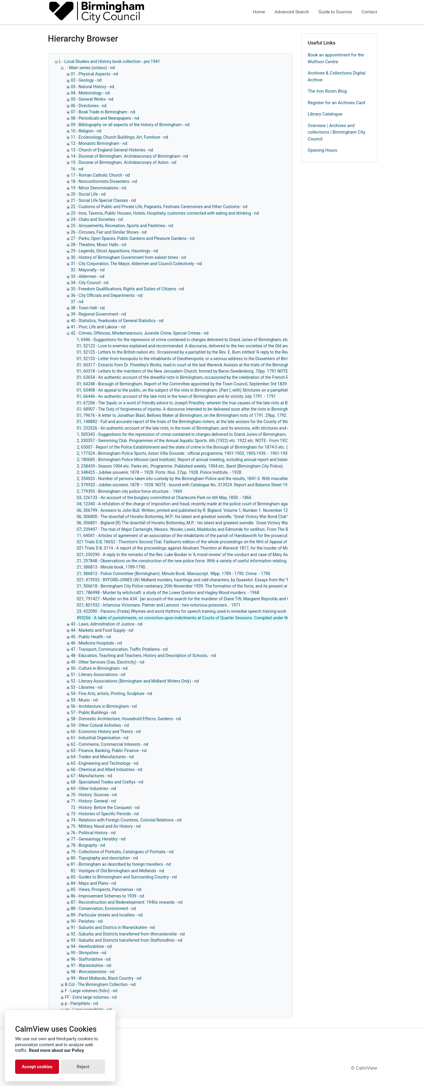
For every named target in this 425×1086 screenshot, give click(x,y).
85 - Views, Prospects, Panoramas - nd (106, 889)
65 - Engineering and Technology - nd (105, 763)
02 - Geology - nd (86, 80)
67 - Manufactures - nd (91, 775)
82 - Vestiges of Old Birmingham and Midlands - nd (117, 870)
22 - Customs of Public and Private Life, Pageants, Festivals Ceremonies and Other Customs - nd (159, 206)
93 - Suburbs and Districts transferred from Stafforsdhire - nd (126, 940)
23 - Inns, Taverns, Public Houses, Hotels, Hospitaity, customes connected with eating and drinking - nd (165, 213)
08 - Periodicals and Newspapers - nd (105, 118)
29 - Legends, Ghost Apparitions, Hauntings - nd (114, 250)
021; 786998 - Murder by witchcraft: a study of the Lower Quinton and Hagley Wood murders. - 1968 (168, 592)
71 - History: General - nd (93, 801)
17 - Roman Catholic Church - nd (100, 175)
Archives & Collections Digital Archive (337, 76)
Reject (83, 1066)
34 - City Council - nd (90, 282)
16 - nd (77, 169)
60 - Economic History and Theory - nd (106, 731)
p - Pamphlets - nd (81, 1003)
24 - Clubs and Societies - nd (97, 219)
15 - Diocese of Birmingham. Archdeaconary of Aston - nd (123, 162)
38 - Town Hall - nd (88, 307)
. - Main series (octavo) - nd (90, 67)
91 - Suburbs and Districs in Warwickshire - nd (113, 927)
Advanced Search (292, 12)
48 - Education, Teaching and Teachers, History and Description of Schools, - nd (143, 655)
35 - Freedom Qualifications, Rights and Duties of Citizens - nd (127, 288)
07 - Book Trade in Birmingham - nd (103, 112)
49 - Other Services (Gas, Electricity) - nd (107, 662)
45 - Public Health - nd (91, 636)
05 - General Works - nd (92, 99)
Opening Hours (322, 150)
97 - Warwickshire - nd (91, 965)
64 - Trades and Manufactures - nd (102, 756)
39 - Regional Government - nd (98, 314)
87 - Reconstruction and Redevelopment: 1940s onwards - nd (127, 902)
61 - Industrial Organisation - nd (99, 737)
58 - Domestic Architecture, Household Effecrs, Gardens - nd (126, 718)
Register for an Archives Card (336, 102)
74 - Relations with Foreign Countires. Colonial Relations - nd (126, 820)
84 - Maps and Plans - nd (93, 883)
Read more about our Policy (56, 1050)
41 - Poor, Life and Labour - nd (98, 326)
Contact (369, 12)
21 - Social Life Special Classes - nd (103, 200)
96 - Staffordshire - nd (91, 959)
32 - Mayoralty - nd (88, 269)
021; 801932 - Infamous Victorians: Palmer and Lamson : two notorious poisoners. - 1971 (159, 605)
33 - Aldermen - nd (87, 276)
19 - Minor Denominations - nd (98, 188)
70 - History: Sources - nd (94, 794)
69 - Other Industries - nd (93, 788)
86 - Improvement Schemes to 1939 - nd (107, 896)
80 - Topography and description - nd (104, 858)
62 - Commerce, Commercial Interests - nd (109, 744)
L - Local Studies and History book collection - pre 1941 (109, 61)
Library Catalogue (325, 114)
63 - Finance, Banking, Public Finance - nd (109, 750)
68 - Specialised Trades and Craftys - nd (107, 782)
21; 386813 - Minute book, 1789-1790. (111, 567)
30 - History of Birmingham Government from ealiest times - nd (128, 257)
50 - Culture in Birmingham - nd (99, 668)
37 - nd (77, 301)
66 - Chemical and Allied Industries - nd (106, 769)
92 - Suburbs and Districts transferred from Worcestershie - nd (128, 934)
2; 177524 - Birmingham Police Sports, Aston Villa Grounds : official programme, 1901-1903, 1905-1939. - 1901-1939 (183, 453)
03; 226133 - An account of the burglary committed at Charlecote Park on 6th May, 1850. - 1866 (164, 497)
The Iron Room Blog (327, 91)
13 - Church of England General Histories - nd (112, 150)
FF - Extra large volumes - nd (91, 997)
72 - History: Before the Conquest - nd (105, 807)
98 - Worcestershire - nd (92, 971)
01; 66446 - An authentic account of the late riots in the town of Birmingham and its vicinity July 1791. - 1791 (176, 396)
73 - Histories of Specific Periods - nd (105, 813)
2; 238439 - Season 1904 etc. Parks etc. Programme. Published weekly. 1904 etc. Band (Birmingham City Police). (180, 466)
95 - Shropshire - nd (88, 952)
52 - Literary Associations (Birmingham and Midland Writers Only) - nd (135, 681)
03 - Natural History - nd (92, 86)
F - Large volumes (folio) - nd (91, 990)
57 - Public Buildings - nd (93, 712)
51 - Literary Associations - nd (98, 674)
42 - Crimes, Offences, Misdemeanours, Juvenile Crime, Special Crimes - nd (139, 333)
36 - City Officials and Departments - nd (107, 295)
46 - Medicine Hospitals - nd (96, 643)
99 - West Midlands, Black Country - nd (106, 978)
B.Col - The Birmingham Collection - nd (100, 984)
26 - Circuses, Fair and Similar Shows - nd (109, 232)
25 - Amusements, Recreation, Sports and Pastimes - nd (122, 225)
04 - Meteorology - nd (90, 93)
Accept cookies (37, 1066)
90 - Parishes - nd (87, 921)
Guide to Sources (335, 12)
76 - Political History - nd (93, 832)
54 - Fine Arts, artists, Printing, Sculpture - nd (111, 693)
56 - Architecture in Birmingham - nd (104, 706)
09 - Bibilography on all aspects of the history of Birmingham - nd (130, 124)
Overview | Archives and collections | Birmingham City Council (336, 132)
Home (259, 12)
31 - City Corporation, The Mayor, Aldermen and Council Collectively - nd (136, 263)
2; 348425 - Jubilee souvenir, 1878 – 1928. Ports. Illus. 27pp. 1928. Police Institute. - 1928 (159, 472)
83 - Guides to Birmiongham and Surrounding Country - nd (124, 877)
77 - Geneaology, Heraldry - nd (98, 839)
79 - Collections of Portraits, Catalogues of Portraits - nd (122, 851)
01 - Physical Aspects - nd (94, 74)
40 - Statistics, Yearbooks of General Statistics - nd (117, 320)
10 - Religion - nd (86, 131)
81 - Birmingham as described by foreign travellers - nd (121, 864)
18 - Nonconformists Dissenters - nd (104, 181)
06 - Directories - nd (88, 105)
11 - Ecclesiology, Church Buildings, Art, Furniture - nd (119, 137)
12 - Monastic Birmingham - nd (99, 143)
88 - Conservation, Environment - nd (103, 908)
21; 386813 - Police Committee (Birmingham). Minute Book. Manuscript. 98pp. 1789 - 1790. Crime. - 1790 (173, 573)
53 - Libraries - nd (87, 687)
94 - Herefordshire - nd (91, 946)
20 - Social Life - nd (88, 194)
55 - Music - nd (84, 700)
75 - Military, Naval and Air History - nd (106, 826)
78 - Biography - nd (88, 845)
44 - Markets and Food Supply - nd (102, 630)
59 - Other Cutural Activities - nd (100, 725)
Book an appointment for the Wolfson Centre (336, 58)
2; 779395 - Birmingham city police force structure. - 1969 (129, 491)
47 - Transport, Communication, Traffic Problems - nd (119, 649)
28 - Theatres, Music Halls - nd (98, 244)
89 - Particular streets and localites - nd (107, 915)
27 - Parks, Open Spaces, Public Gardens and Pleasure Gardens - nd (133, 238)
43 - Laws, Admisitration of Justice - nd (106, 624)
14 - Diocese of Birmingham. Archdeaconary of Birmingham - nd (129, 156)
